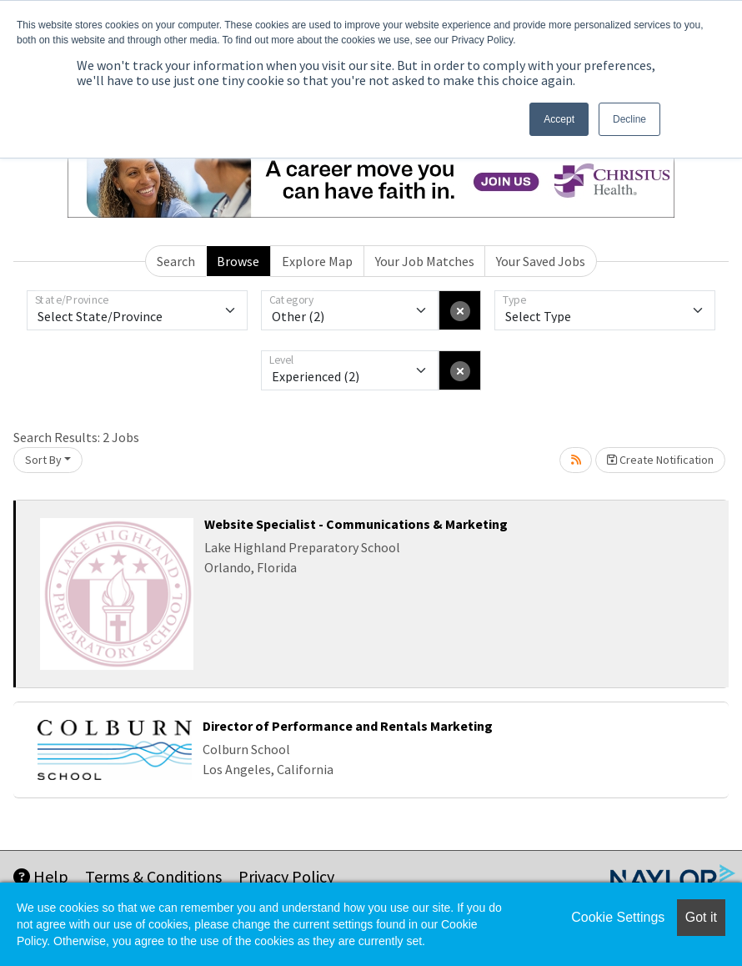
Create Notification (660, 459)
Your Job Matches (424, 261)
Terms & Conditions (153, 876)
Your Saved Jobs (540, 261)
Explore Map (317, 261)
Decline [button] (629, 119)
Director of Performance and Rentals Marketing (348, 725)
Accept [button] (559, 119)
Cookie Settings (617, 917)
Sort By (43, 459)
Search (176, 261)
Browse (238, 261)
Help (40, 876)
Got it (701, 917)
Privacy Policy (286, 876)
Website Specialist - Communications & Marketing (356, 524)
